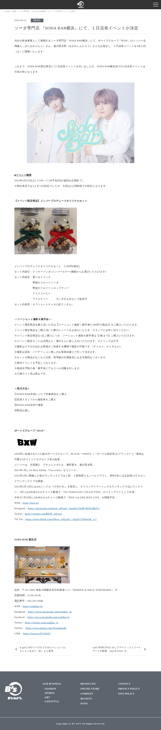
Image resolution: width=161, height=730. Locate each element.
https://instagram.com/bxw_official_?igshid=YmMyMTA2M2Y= (64, 508)
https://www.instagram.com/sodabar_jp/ (50, 611)
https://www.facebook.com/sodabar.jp (48, 617)
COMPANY (86, 694)
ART (47, 697)
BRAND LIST (88, 684)
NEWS (37, 20)
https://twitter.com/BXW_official (43, 513)
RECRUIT (86, 698)
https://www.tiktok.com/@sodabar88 (46, 628)
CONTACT (124, 684)
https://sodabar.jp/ (33, 606)
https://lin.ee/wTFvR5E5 (36, 633)
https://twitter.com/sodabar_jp (41, 622)
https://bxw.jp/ (31, 503)
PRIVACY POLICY (129, 689)
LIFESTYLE (52, 701)
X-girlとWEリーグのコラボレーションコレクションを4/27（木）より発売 (43, 649)
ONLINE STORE (89, 689)
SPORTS (49, 693)
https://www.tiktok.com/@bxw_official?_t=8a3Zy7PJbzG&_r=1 (61, 519)
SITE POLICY (126, 694)
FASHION (50, 689)
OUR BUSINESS (52, 684)
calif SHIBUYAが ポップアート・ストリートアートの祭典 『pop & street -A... (116, 649)
